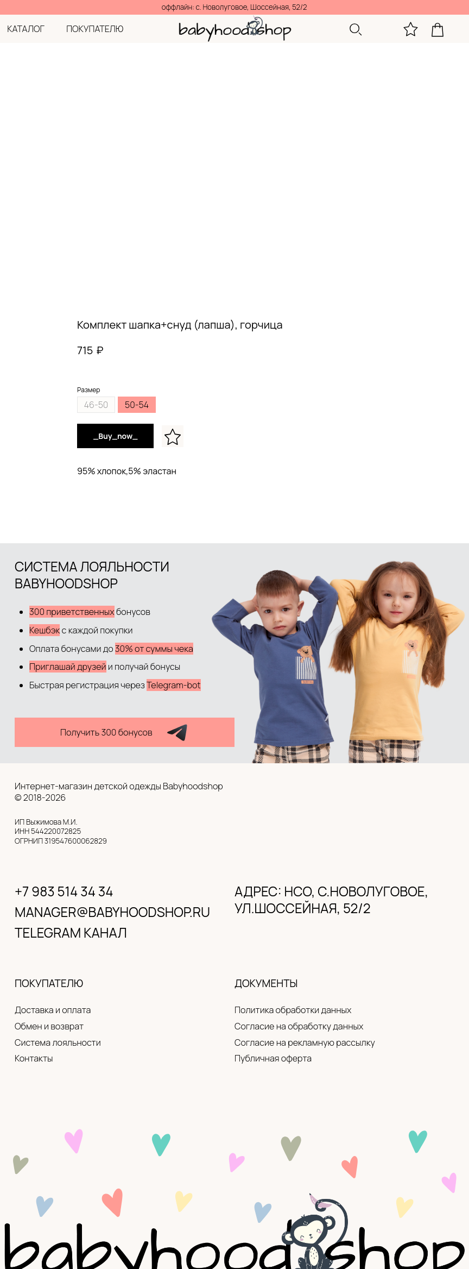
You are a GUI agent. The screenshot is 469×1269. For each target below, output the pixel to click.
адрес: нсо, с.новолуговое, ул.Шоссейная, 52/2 (331, 899)
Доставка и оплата (53, 1010)
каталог (26, 29)
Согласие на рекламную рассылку (304, 1042)
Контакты (34, 1058)
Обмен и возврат (49, 1026)
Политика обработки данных (292, 1010)
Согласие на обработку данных (298, 1026)
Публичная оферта (273, 1058)
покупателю (94, 29)
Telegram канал (71, 932)
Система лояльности (58, 1042)
